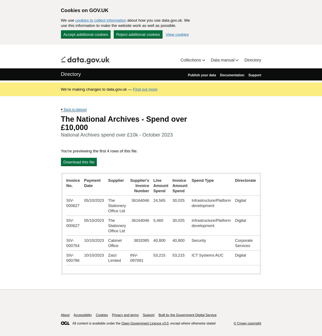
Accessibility (83, 315)
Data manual (223, 60)
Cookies (102, 315)
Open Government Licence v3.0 (145, 323)
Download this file (79, 162)
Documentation (232, 75)
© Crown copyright (247, 323)
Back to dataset (75, 109)
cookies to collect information (100, 20)
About (65, 315)
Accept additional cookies (85, 34)
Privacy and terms (125, 315)
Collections (191, 60)
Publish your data (202, 75)
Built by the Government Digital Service (188, 315)
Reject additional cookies (138, 34)
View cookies (177, 34)
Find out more (145, 89)
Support (254, 75)
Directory (252, 60)
